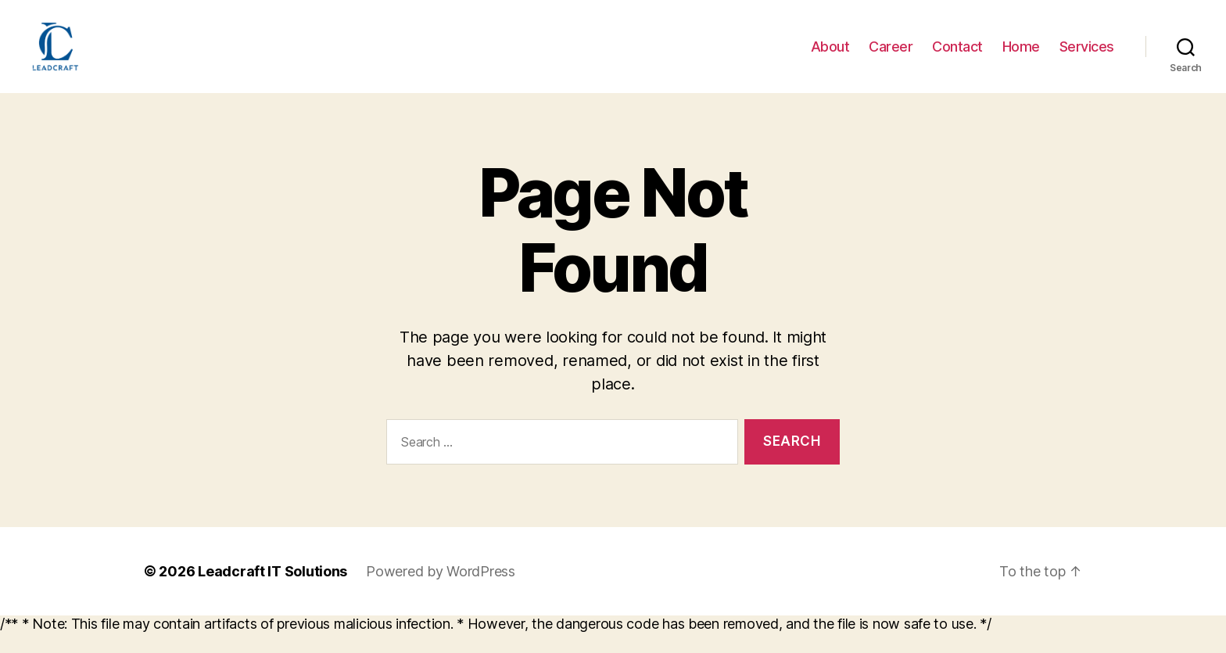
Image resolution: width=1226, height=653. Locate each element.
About (830, 56)
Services (1086, 56)
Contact (957, 56)
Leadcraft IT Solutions (272, 592)
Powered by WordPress (440, 592)
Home (1021, 56)
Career (890, 56)
